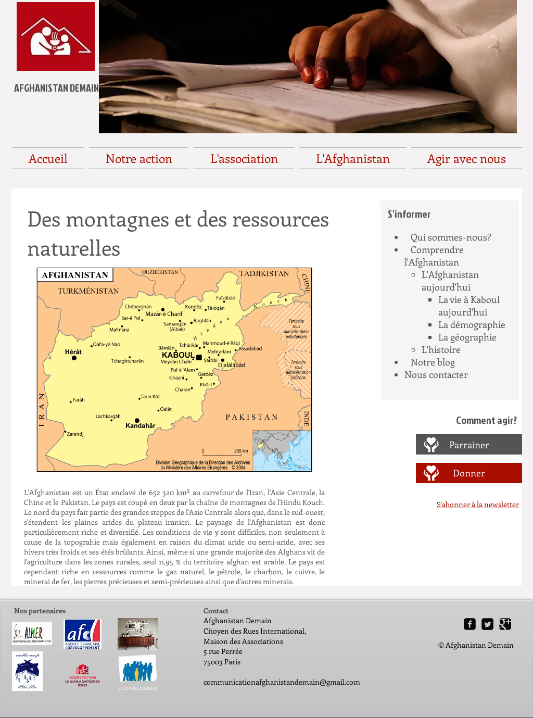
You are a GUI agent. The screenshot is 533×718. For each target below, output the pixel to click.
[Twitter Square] (487, 624)
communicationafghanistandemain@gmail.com (282, 682)
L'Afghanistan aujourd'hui (450, 280)
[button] (174, 370)
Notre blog (433, 362)
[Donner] (469, 473)
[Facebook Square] (470, 624)
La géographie (467, 337)
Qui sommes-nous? (451, 237)
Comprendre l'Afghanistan (434, 255)
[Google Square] (505, 624)
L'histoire (441, 349)
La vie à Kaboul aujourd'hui (469, 305)
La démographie (471, 324)
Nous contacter (436, 374)
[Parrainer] (469, 445)
